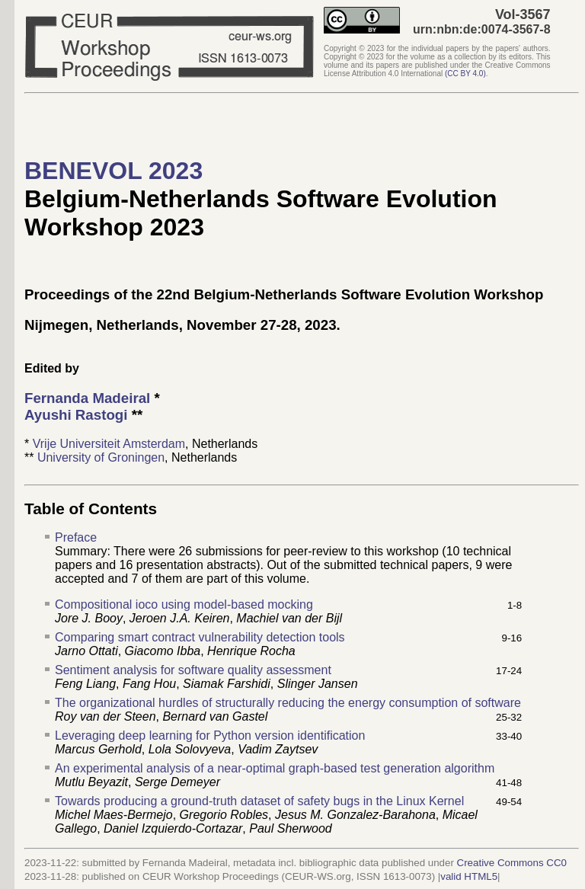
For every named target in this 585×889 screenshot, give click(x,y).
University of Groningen (101, 457)
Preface (76, 537)
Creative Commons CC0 (512, 862)
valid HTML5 (468, 876)
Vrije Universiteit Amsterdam (109, 443)
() (465, 73)
